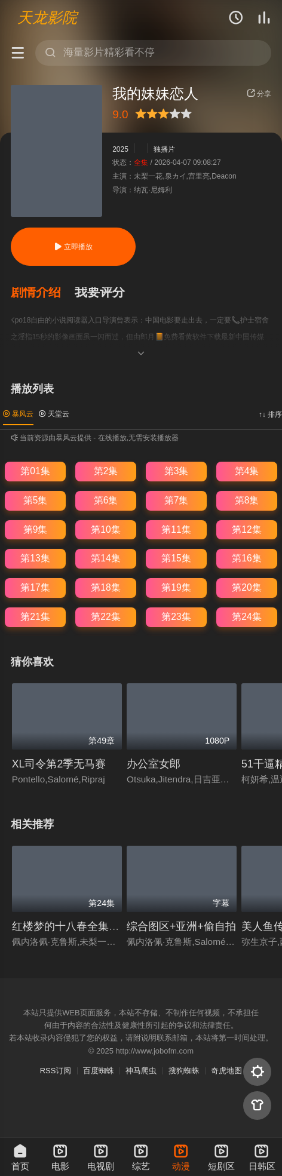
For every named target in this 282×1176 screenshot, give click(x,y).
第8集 (247, 500)
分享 (259, 94)
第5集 (35, 500)
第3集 (176, 471)
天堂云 (54, 414)
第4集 (247, 471)
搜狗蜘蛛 (184, 1070)
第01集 (35, 471)
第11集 (176, 529)
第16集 (246, 558)
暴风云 (18, 414)
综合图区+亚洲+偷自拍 (181, 926)
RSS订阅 (56, 1070)
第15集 (176, 558)
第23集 (176, 617)
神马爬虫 (141, 1070)
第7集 (176, 500)
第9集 (35, 529)
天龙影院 (47, 17)
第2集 (106, 471)
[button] (43, 292)
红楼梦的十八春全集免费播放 (82, 926)
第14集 (105, 558)
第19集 (176, 587)
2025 (120, 149)
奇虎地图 (226, 1070)
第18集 (105, 587)
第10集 (105, 529)
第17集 (35, 587)
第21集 (35, 617)
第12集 (246, 529)
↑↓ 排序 (270, 414)
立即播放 (73, 246)
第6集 (106, 500)
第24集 (246, 617)
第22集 (105, 617)
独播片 (164, 149)
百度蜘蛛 (98, 1070)
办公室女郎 (153, 764)
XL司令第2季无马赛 (59, 764)
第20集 (246, 587)
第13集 (35, 558)
